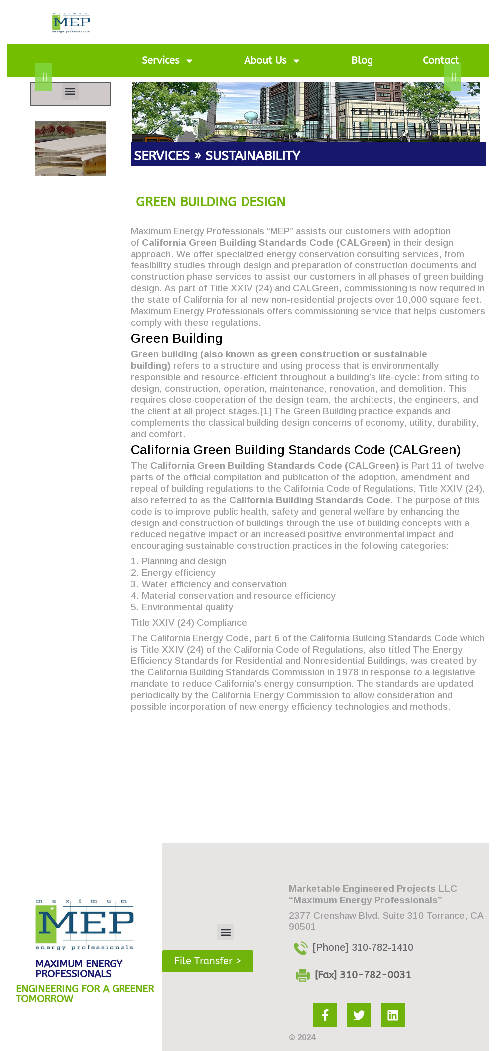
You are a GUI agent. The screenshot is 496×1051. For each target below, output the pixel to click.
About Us (272, 61)
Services (168, 61)
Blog (362, 60)
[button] (70, 91)
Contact (441, 60)
